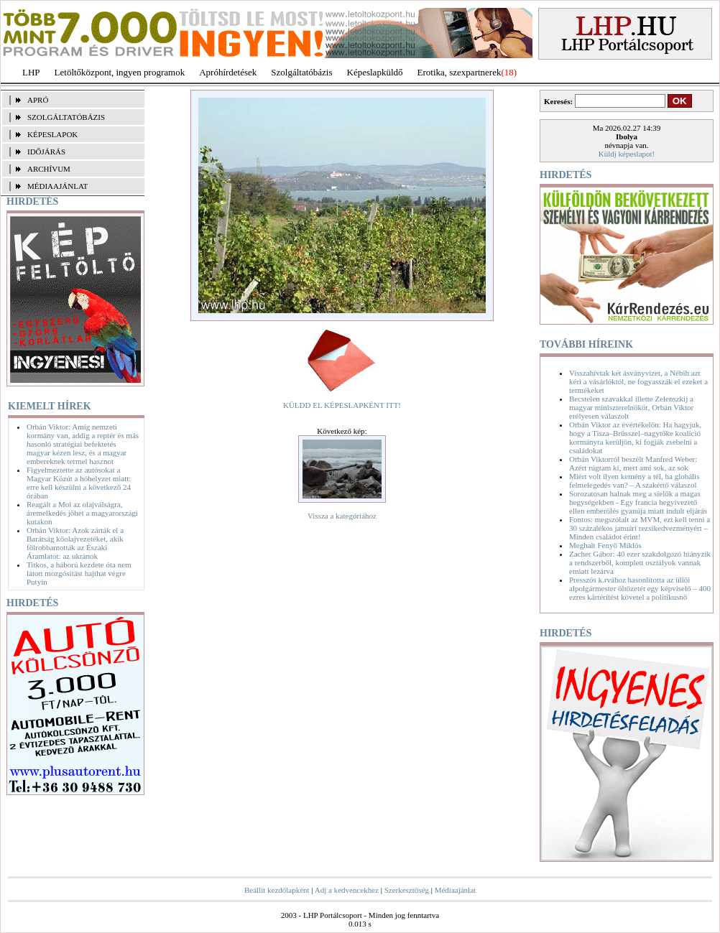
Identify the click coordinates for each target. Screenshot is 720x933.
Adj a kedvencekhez (347, 890)
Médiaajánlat (455, 890)
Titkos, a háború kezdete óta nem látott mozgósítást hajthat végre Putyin (79, 573)
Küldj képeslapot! (627, 153)
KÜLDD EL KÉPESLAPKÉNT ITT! (342, 405)
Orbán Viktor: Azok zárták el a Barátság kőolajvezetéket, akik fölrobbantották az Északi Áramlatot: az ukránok (75, 543)
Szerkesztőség (406, 890)
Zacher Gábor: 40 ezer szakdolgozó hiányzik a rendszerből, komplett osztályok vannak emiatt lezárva (640, 562)
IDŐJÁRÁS (46, 151)
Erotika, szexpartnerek (459, 72)
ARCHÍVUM (48, 168)
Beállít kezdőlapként (277, 890)
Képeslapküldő (375, 72)
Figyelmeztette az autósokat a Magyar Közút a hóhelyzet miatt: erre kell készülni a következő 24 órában (79, 482)
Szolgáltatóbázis (301, 72)
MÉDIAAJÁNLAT (57, 186)
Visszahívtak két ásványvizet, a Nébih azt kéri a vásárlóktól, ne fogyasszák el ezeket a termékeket (638, 381)
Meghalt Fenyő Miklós (605, 545)
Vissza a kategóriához (342, 515)
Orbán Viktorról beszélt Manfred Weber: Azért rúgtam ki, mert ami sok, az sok (633, 463)
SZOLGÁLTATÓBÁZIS (66, 117)
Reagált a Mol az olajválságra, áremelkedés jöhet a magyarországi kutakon (82, 513)
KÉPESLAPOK (52, 134)
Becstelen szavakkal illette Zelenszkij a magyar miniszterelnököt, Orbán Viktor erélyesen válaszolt (631, 407)
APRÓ (37, 100)
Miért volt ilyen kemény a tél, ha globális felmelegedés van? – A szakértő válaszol (634, 480)
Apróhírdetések (228, 72)
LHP (31, 72)
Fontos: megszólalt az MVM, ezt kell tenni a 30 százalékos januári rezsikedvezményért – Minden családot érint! (639, 528)
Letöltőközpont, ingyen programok (120, 72)
